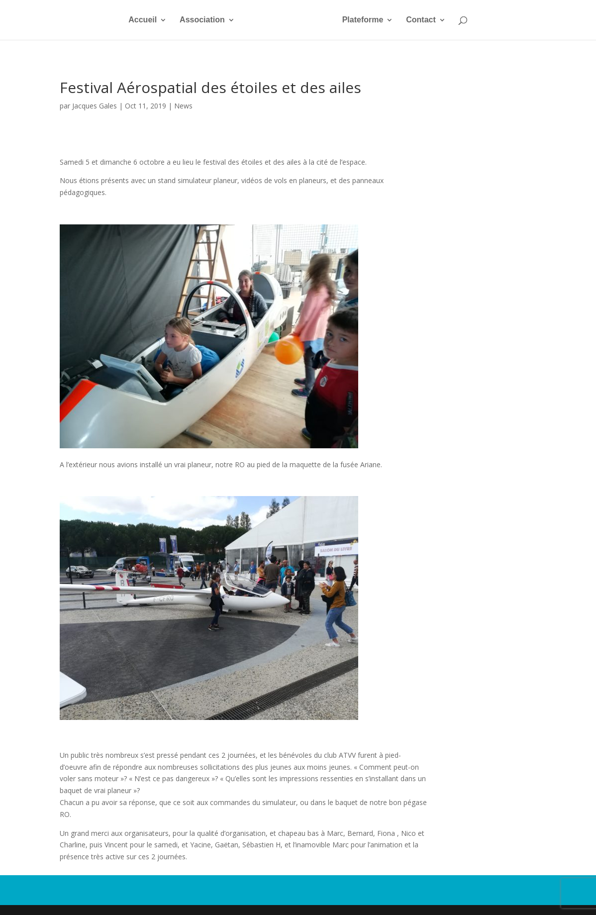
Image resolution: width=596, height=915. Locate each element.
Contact (421, 20)
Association (202, 20)
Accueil (142, 20)
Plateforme (363, 20)
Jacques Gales (94, 105)
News (183, 105)
